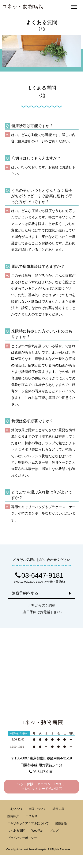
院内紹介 (13, 816)
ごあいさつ (14, 809)
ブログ (54, 830)
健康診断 (61, 823)
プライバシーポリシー (22, 837)
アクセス (31, 816)
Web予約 (37, 830)
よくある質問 (16, 830)
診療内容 (58, 809)
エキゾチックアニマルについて (28, 823)
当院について (37, 809)
